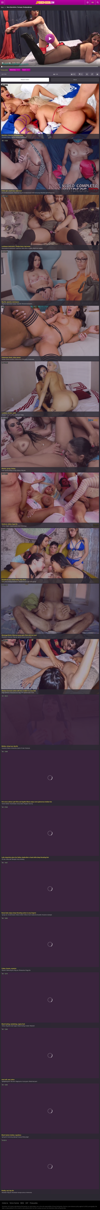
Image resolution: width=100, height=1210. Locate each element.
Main (2, 7)
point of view (21, 748)
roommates (13, 803)
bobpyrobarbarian (13, 581)
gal (28, 581)
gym (28, 1137)
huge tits (28, 970)
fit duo (4, 859)
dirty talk (9, 859)
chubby (30, 248)
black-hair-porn (33, 1081)
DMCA (22, 1203)
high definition (6, 692)
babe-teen (17, 192)
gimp (15, 303)
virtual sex (14, 748)
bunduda (14, 1192)
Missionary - (15, 70)
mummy (4, 748)
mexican (10, 637)
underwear (31, 359)
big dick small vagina (11, 1026)
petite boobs (27, 692)
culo (3, 470)
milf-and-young (36, 192)
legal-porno (19, 1081)
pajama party (13, 526)
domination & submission (9, 248)
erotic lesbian (5, 803)
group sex (4, 915)
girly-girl (16, 1137)
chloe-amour (18, 359)
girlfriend (19, 248)
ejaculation (9, 303)
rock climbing (20, 859)
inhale (3, 359)
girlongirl (18, 415)
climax (19, 470)
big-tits (4, 303)
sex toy (31, 803)
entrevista (29, 1192)
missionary (29, 637)
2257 (26, 1203)
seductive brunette (36, 915)
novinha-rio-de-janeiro (7, 192)
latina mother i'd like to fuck (24, 915)
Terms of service (14, 1203)
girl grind (4, 1137)
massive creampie (47, 915)
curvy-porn (25, 1081)
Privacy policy (34, 1203)
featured (32, 1026)
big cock (21, 692)
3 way (14, 470)
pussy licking (8, 470)
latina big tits (10, 970)
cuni (19, 526)
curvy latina (20, 803)
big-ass (10, 1192)
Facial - (26, 70)
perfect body (21, 637)
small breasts (11, 915)
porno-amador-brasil (26, 192)
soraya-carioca (22, 1192)
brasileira (4, 637)
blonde (18, 137)
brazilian (4, 1192)
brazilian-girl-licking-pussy (47, 192)
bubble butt (24, 137)
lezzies (4, 415)
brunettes (25, 359)
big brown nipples (38, 248)
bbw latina (25, 248)
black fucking (21, 1026)
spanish (19, 303)
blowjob (14, 859)
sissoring (10, 1137)
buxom (4, 970)
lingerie (26, 803)
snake (27, 1026)
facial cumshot (10, 359)
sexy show (5, 581)
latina (9, 137)
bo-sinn (13, 1081)
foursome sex (14, 692)
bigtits (7, 526)
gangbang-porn (6, 1081)
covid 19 (9, 415)
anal (33, 692)
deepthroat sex (23, 581)
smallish (4, 137)
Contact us (5, 1203)
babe (22, 415)
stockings (24, 526)
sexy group (33, 581)
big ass (13, 137)
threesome (22, 970)
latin (13, 415)
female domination (27, 303)
